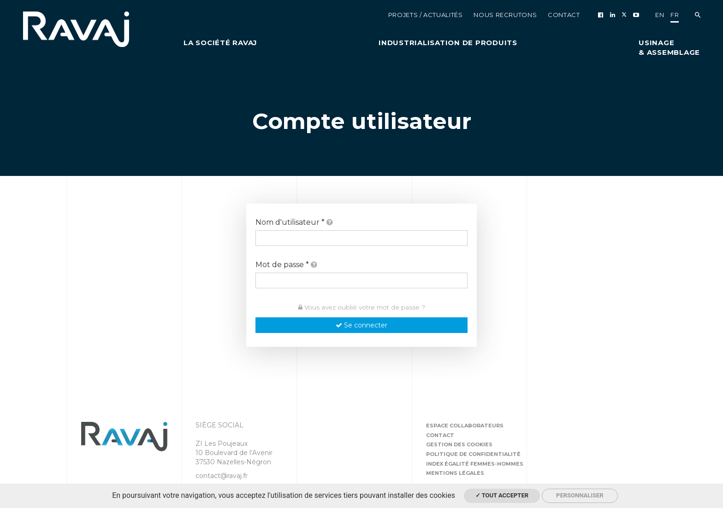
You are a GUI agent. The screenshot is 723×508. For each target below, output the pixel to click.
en (659, 14)
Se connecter (361, 325)
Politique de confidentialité (473, 454)
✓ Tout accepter (501, 495)
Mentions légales (455, 473)
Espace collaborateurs (465, 425)
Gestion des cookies (459, 444)
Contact (440, 435)
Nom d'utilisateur (294, 222)
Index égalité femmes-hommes (474, 464)
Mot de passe (286, 264)
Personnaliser (580, 495)
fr (674, 14)
